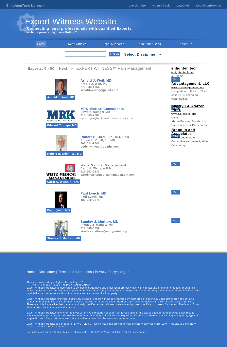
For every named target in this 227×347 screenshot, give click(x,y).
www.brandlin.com (183, 137)
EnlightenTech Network (25, 5)
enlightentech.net (182, 72)
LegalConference (208, 5)
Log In (125, 272)
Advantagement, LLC (190, 84)
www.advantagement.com (187, 87)
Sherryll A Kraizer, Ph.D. (188, 108)
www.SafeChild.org (183, 113)
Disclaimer (47, 272)
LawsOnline (137, 5)
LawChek (183, 5)
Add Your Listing (149, 44)
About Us (186, 44)
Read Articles (77, 44)
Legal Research (113, 44)
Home (41, 44)
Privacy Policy (106, 272)
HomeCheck (161, 5)
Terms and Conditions (75, 272)
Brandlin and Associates (183, 132)
